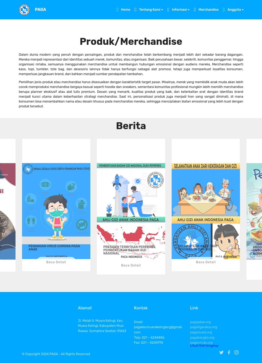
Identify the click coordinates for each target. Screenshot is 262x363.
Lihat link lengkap (204, 346)
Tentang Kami (147, 10)
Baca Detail (56, 264)
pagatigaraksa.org (203, 333)
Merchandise (206, 10)
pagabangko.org (202, 343)
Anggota (232, 10)
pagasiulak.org (201, 338)
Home (123, 10)
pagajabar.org (200, 328)
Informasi (177, 10)
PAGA (40, 10)
